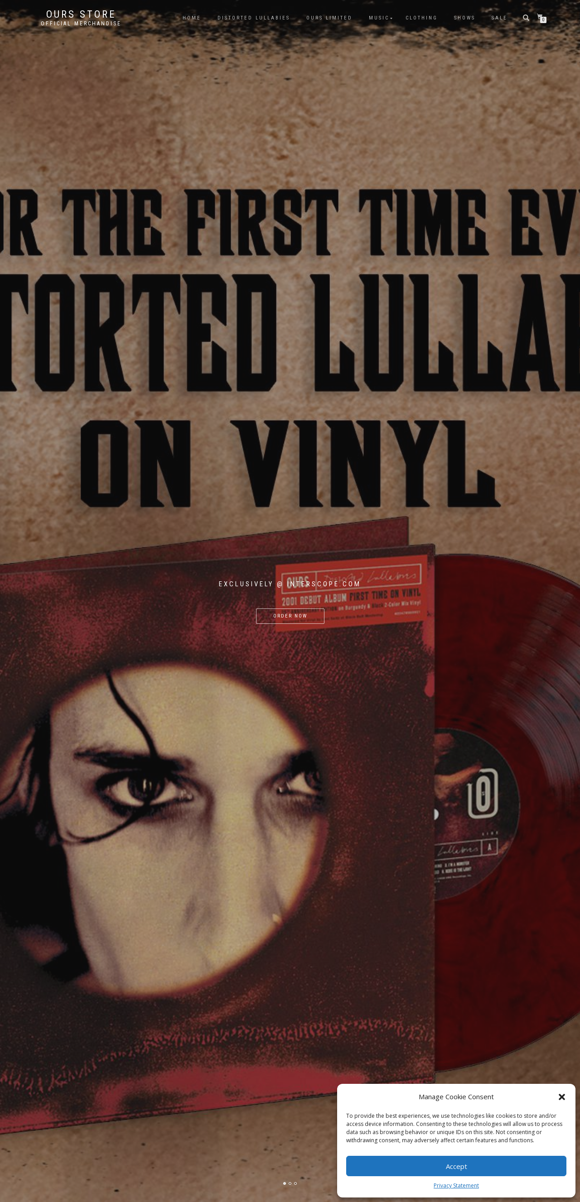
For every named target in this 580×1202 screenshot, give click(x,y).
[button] (561, 1096)
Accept (456, 1166)
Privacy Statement (456, 1185)
